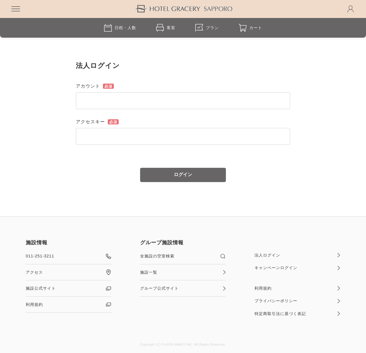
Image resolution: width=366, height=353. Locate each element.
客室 (165, 28)
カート (250, 28)
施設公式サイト (69, 288)
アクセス (69, 272)
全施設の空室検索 (183, 256)
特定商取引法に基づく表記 (297, 313)
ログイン (183, 174)
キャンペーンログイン (297, 268)
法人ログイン (297, 255)
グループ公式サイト (183, 288)
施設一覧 (183, 272)
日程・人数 (120, 28)
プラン (207, 28)
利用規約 (69, 304)
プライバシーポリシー (297, 301)
